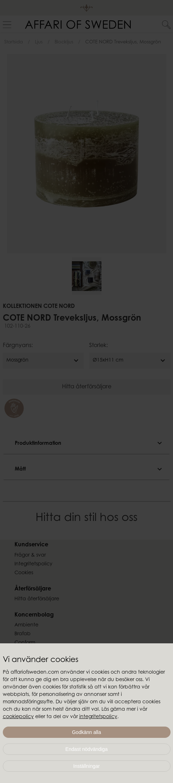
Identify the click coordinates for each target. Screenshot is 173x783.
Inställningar (86, 766)
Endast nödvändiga (87, 749)
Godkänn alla (86, 732)
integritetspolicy (98, 717)
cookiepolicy (18, 717)
